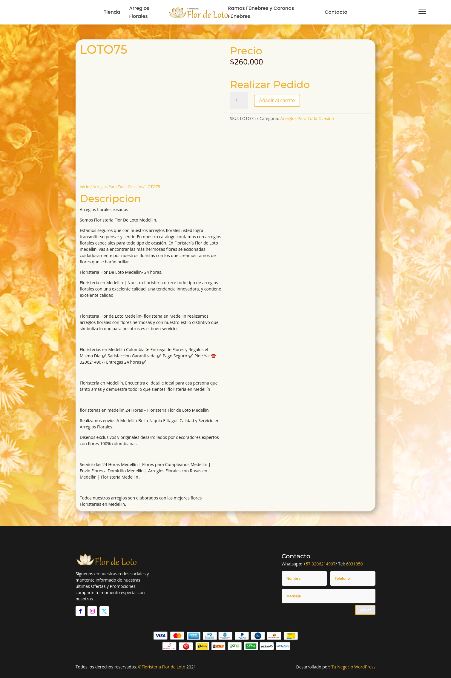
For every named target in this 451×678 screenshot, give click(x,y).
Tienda (112, 12)
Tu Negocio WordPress (353, 667)
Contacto (336, 12)
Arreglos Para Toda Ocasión (117, 186)
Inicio (84, 186)
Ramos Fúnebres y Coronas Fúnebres (261, 12)
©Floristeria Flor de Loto (161, 667)
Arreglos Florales (139, 12)
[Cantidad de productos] (239, 100)
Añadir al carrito (277, 100)
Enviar (365, 610)
